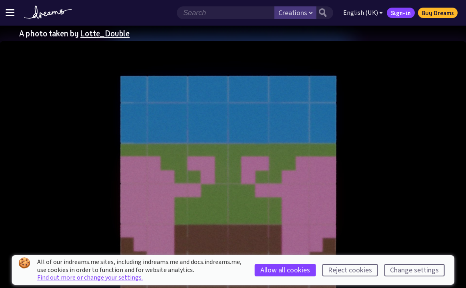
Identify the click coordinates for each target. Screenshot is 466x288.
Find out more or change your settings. (90, 277)
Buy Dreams (438, 13)
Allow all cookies (285, 270)
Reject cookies (350, 270)
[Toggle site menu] (10, 12)
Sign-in (401, 13)
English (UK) (363, 12)
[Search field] (225, 12)
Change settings (414, 270)
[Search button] (324, 12)
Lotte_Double (105, 33)
